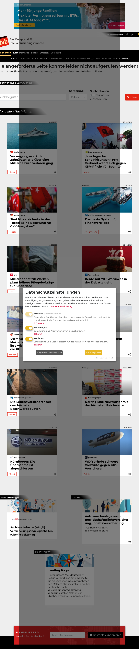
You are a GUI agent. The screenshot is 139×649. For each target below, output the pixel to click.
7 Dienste (39, 323)
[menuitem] (128, 34)
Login (130, 34)
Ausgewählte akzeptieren (49, 352)
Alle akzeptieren (93, 352)
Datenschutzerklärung (60, 306)
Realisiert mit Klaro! (104, 358)
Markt (12, 172)
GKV (11, 291)
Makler (12, 354)
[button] (129, 172)
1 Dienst (38, 334)
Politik (12, 232)
